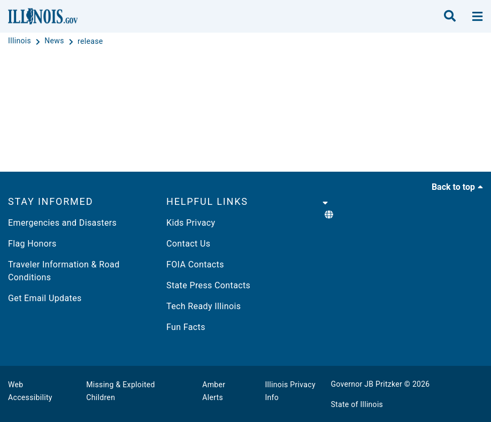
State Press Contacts (208, 285)
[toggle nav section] (477, 16)
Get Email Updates (45, 298)
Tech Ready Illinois (203, 306)
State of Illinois (357, 404)
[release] (90, 41)
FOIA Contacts (195, 264)
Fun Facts (185, 327)
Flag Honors (32, 244)
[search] (450, 17)
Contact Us (188, 244)
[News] (55, 41)
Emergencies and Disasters (62, 223)
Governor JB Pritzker (367, 384)
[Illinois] (20, 41)
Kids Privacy (190, 223)
